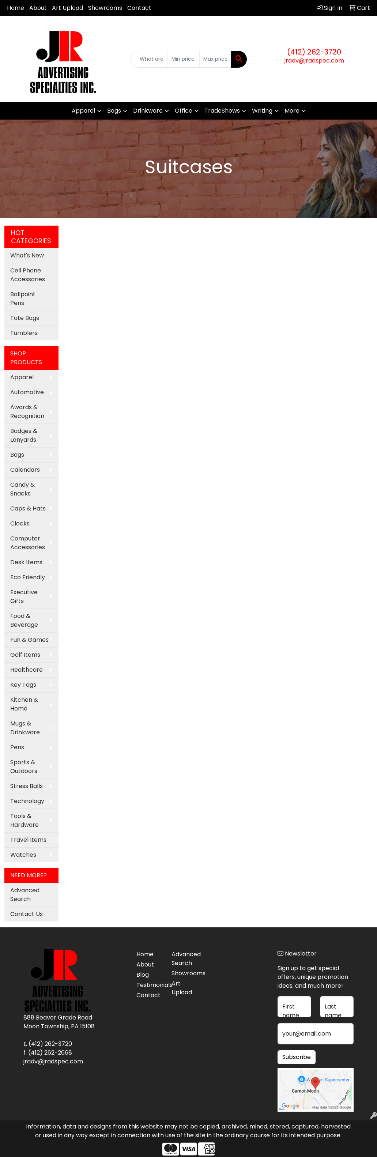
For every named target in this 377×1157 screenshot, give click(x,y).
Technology (27, 801)
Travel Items (28, 840)
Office (183, 110)
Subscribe (296, 1057)
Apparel (83, 110)
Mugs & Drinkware (25, 727)
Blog (142, 975)
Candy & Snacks (22, 489)
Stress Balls (26, 786)
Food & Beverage (24, 620)
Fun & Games (29, 640)
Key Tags (23, 685)
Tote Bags (24, 318)
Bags (114, 110)
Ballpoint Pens (22, 298)
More (291, 110)
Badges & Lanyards (23, 435)
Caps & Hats (28, 508)
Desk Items (26, 562)
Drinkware (148, 110)
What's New (27, 255)
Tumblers (24, 333)
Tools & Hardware (24, 820)
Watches (23, 855)
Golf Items (25, 655)
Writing (262, 110)
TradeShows (222, 110)
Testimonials (149, 985)
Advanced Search (24, 894)
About (38, 8)
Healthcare (26, 670)
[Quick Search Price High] (215, 59)
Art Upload (67, 8)
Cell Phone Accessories (27, 274)
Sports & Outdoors (23, 766)
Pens (17, 747)
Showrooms (105, 8)
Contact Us (26, 914)
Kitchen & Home (24, 704)
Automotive (27, 392)
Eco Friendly (27, 577)
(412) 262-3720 (314, 52)
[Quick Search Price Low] (183, 59)
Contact (139, 8)
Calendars (25, 470)
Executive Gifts (24, 596)
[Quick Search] (149, 59)
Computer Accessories (27, 542)
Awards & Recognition (27, 411)
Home (15, 8)
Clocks (20, 523)
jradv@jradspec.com (314, 60)
